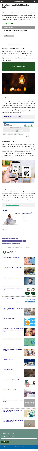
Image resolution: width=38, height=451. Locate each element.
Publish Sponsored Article (19, 446)
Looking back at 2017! (8, 369)
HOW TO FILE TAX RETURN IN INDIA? (12, 339)
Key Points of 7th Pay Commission (14, 116)
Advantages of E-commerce (9, 298)
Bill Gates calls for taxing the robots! (11, 278)
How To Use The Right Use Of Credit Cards (12, 267)
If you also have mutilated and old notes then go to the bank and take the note (13, 309)
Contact (32, 446)
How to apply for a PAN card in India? (11, 257)
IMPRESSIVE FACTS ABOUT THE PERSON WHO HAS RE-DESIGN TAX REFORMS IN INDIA (13, 330)
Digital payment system (8, 359)
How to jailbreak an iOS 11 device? (11, 379)
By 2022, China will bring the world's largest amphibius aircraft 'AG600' (13, 421)
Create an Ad (9, 35)
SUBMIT (5, 441)
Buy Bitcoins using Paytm (9, 318)
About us (5, 446)
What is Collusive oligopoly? (9, 389)
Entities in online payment (12, 205)
